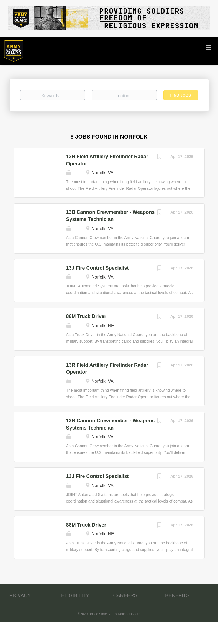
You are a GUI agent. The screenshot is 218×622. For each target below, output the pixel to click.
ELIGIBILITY (75, 595)
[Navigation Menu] (208, 47)
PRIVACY (20, 595)
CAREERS (125, 595)
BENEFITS (177, 595)
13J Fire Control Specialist (97, 268)
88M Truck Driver (86, 316)
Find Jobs (180, 95)
